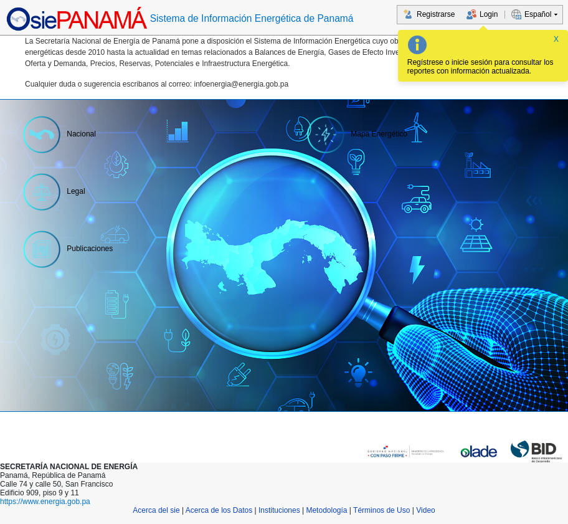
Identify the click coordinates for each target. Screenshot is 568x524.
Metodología (326, 510)
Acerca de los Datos (219, 510)
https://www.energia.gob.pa (45, 501)
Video (425, 510)
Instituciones (279, 510)
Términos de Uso (381, 510)
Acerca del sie (156, 510)
